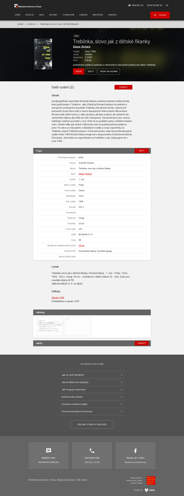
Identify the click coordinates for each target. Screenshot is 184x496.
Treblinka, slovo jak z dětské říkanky (59, 24)
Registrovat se (154, 5)
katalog (31, 24)
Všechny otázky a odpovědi (92, 424)
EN (167, 5)
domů (20, 24)
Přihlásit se (135, 5)
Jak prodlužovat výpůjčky (74, 382)
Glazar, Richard (81, 46)
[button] (43, 54)
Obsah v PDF (58, 297)
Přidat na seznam (108, 71)
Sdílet (91, 71)
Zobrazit (123, 87)
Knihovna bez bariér (72, 396)
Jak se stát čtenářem (72, 375)
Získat (78, 71)
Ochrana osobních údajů (74, 404)
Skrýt (142, 151)
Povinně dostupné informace (77, 411)
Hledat (160, 15)
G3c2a (81, 245)
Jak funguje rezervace (73, 389)
